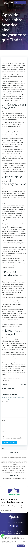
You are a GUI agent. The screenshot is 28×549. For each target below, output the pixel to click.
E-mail (4, 426)
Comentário (5, 402)
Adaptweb (18, 533)
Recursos (12, 204)
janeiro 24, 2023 (11, 59)
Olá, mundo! (23, 478)
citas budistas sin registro (14, 378)
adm (4, 59)
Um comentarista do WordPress (10, 478)
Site (3, 431)
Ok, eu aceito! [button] (21, 545)
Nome (4, 420)
